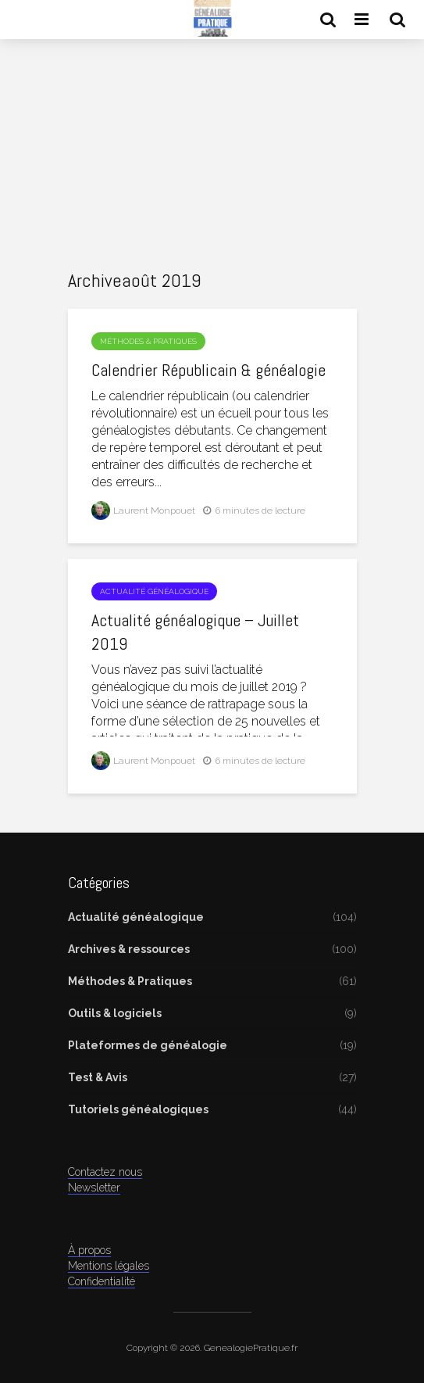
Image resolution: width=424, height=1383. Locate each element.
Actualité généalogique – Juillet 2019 (195, 631)
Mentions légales (108, 1265)
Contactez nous (105, 1172)
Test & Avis (97, 1077)
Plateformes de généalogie (147, 1045)
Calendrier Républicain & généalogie (208, 370)
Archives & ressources (129, 949)
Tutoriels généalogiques (138, 1109)
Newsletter (94, 1187)
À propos (89, 1250)
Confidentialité (101, 1281)
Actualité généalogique (154, 591)
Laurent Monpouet (143, 510)
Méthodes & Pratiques (148, 341)
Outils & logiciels (115, 1013)
